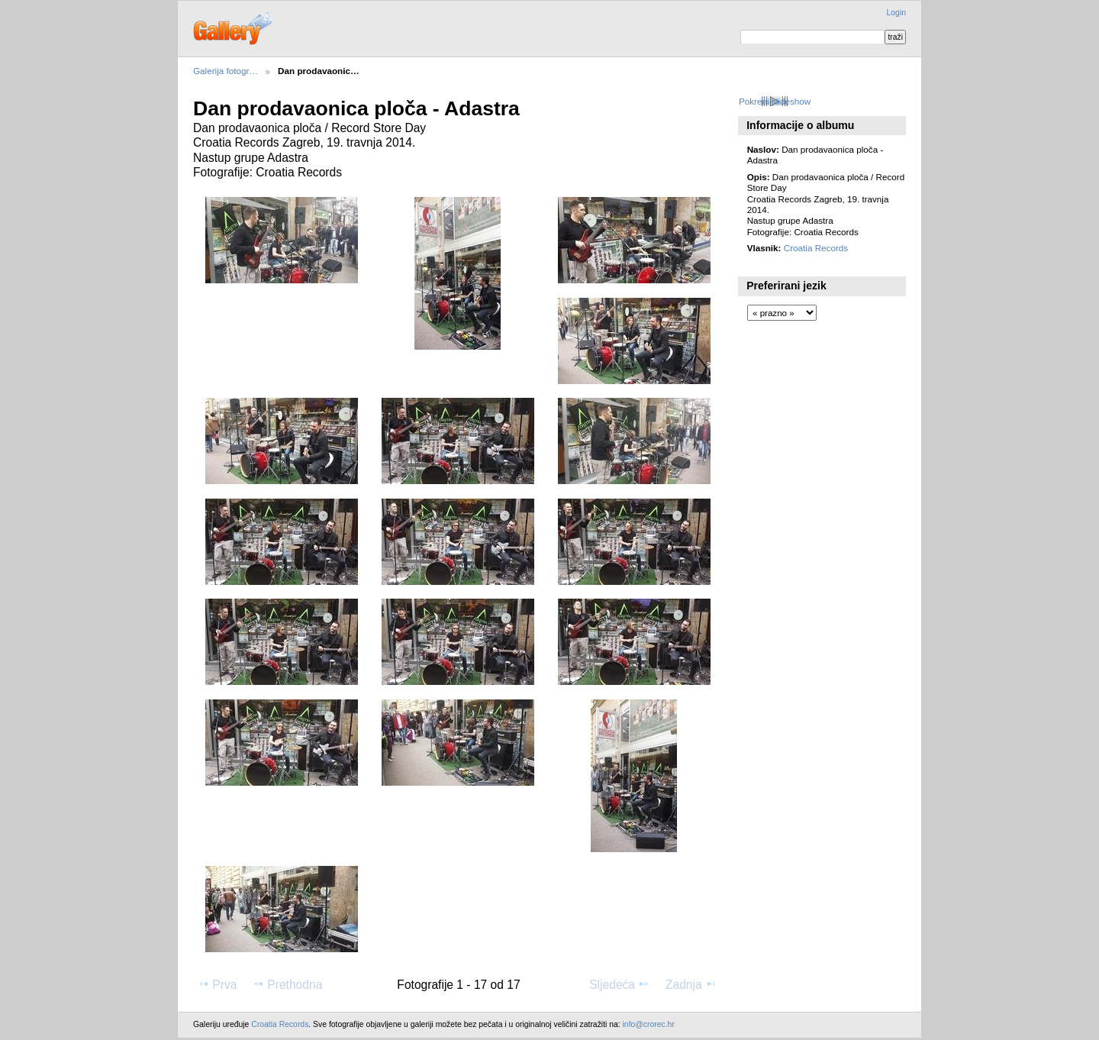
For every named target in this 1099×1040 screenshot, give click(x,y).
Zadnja (691, 984)
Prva (217, 984)
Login (896, 12)
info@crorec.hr (649, 1024)
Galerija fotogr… (225, 71)
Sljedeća (619, 984)
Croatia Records (816, 248)
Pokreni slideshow (775, 101)
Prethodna (287, 984)
